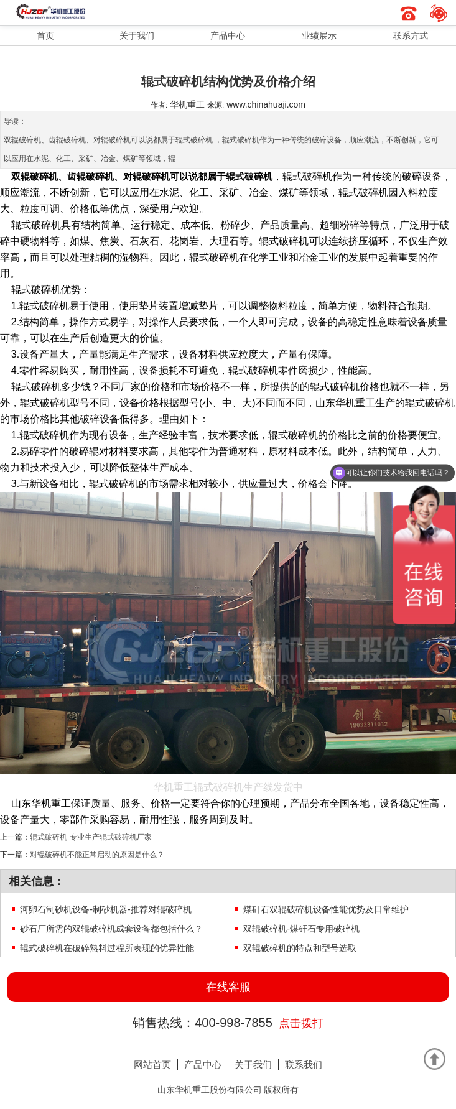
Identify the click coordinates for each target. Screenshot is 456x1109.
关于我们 (136, 35)
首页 (45, 35)
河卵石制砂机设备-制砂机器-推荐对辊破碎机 (105, 909)
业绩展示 (319, 35)
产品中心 (227, 35)
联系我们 (303, 1064)
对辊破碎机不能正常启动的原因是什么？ (97, 854)
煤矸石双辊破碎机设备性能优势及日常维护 (326, 909)
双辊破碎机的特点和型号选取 (299, 948)
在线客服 (228, 987)
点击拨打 (301, 1023)
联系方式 (410, 35)
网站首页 (152, 1064)
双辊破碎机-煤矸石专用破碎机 (301, 929)
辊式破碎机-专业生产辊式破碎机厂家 (91, 837)
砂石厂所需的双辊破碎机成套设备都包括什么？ (111, 929)
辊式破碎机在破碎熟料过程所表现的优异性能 (107, 948)
